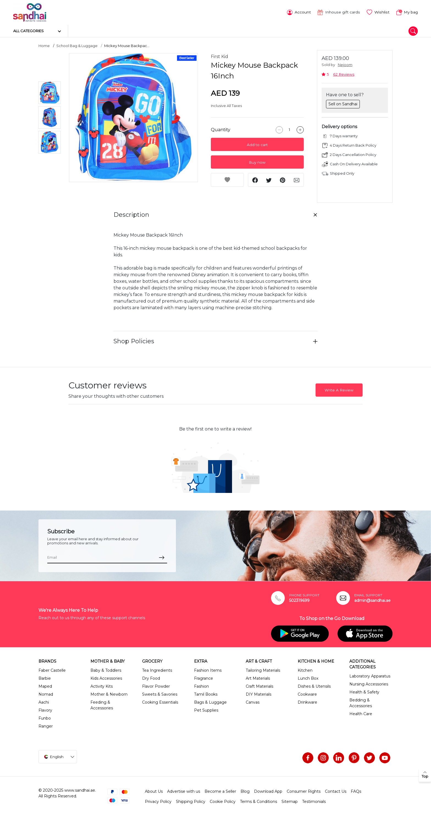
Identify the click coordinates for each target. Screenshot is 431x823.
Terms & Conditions (258, 801)
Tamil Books (205, 694)
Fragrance (203, 678)
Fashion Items (208, 670)
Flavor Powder (156, 686)
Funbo (44, 717)
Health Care (360, 713)
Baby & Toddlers (105, 670)
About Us (154, 791)
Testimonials (314, 801)
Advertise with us (183, 791)
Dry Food (151, 678)
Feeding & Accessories (101, 704)
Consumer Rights (304, 791)
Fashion (201, 686)
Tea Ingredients (157, 670)
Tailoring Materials (263, 670)
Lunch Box (308, 678)
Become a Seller (220, 791)
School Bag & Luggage (77, 45)
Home (44, 45)
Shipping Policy (190, 801)
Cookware (307, 694)
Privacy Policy (158, 801)
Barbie (44, 678)
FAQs (356, 791)
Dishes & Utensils (314, 686)
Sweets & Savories (159, 694)
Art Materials (258, 678)
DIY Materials (258, 694)
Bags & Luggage (210, 701)
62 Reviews (343, 74)
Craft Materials (259, 686)
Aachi (43, 701)
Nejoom (345, 64)
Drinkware (307, 701)
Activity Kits (101, 686)
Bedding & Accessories (360, 702)
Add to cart (257, 144)
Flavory (45, 709)
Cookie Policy (223, 801)
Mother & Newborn (109, 694)
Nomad (45, 694)
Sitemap (289, 801)
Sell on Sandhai (342, 103)
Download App (268, 791)
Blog (245, 791)
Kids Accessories (106, 678)
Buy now (257, 162)
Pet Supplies (206, 709)
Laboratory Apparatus (369, 675)
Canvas (252, 701)
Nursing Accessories (368, 683)
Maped (45, 686)
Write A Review (339, 389)
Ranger (45, 725)
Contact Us (335, 791)
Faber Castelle (52, 670)
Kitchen (305, 670)
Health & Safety (364, 691)
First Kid (219, 56)
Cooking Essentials (160, 701)
